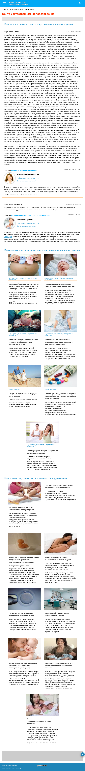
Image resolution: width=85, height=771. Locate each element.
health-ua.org (20, 3)
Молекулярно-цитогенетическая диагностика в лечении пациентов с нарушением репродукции (58, 342)
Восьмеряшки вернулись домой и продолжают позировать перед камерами (40, 721)
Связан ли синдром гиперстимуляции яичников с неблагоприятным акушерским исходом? (23, 342)
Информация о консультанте (28, 178)
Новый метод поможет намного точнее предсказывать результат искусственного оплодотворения (24, 560)
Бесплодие (8, 237)
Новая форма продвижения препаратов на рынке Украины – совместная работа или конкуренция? (60, 396)
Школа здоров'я (14, 389)
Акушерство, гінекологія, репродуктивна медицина (23, 278)
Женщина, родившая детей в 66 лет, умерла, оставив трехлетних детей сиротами (58, 665)
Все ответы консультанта (26, 181)
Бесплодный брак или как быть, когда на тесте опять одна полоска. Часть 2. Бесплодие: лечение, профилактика (24, 286)
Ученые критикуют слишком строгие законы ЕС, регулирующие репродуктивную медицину (23, 665)
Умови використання (9, 765)
